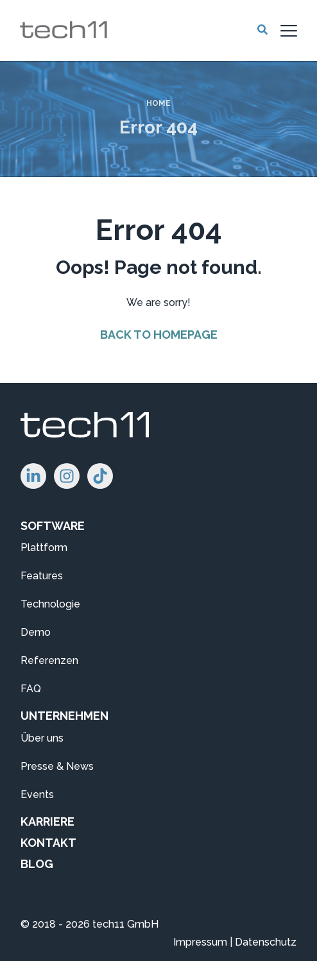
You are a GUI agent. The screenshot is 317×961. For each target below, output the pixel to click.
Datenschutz (265, 942)
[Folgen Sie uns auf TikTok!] (100, 476)
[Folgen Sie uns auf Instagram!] (67, 476)
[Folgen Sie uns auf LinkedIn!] (33, 476)
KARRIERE (47, 821)
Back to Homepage (159, 334)
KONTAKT (48, 842)
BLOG (37, 864)
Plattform (44, 547)
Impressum (200, 942)
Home (158, 103)
